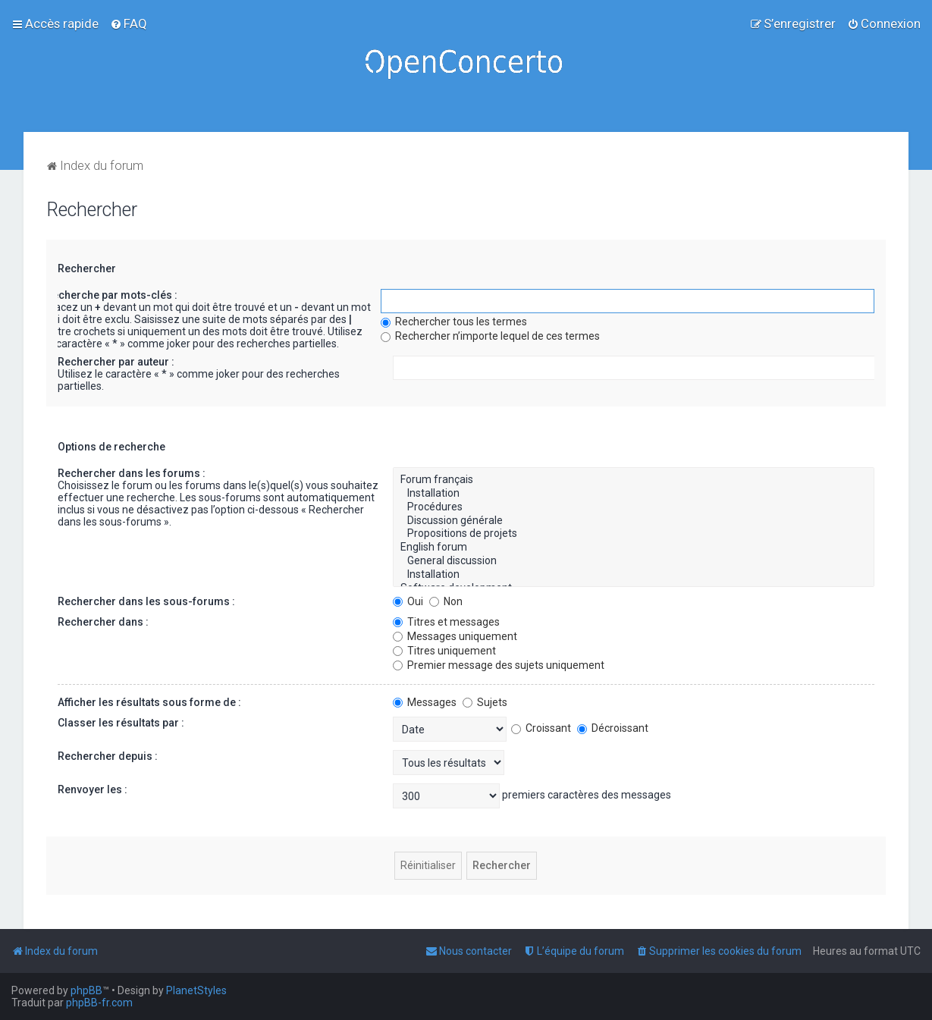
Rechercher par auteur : (116, 362)
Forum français (634, 480)
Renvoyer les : (92, 789)
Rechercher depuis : (108, 756)
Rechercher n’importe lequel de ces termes (490, 336)
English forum (634, 547)
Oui (408, 601)
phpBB (86, 990)
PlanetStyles (196, 990)
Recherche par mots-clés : (111, 295)
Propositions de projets (634, 534)
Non (446, 601)
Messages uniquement (455, 636)
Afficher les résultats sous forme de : (149, 702)
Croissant (541, 728)
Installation (634, 494)
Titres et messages (446, 622)
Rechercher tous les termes (454, 321)
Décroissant (612, 728)
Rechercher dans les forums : (132, 473)
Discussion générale (634, 521)
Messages (425, 702)
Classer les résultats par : (121, 723)
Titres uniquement (444, 651)
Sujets (485, 702)
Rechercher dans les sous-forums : (146, 601)
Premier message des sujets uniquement (498, 665)
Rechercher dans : (103, 622)
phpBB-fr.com (99, 1002)
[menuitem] (128, 23)
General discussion (634, 561)
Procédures (634, 507)
